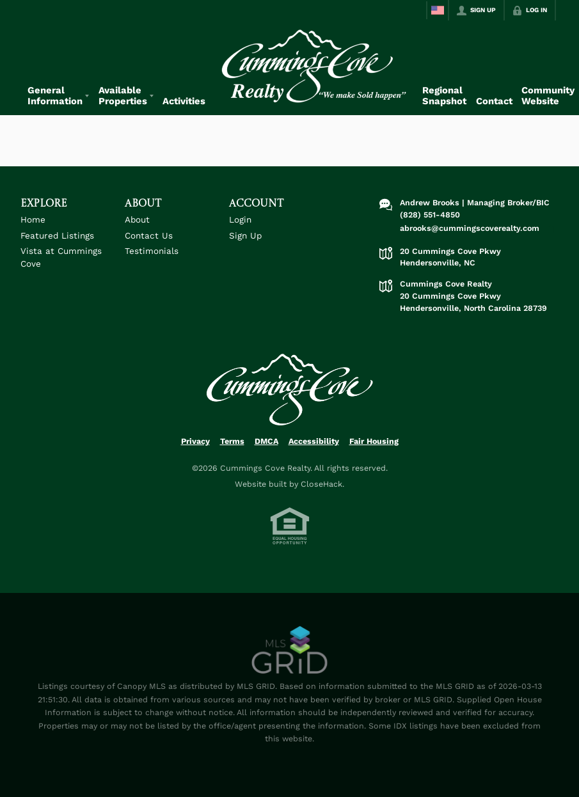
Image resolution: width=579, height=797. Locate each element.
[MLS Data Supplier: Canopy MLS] (289, 650)
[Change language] (438, 10)
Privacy (195, 441)
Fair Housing (374, 441)
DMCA (266, 441)
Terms (232, 441)
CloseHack (321, 484)
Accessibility (314, 441)
